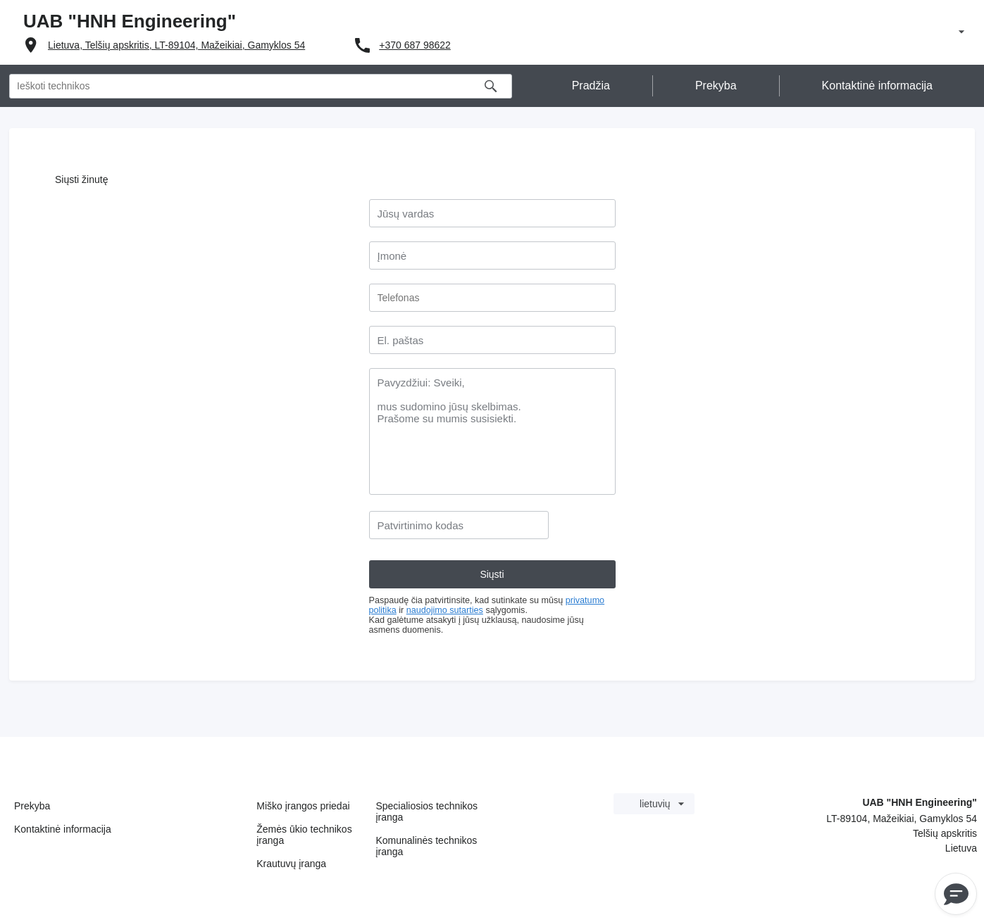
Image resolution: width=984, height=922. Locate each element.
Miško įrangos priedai (302, 806)
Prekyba (32, 806)
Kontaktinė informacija (62, 829)
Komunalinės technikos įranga (426, 846)
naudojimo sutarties (444, 610)
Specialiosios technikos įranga (426, 811)
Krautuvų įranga (291, 863)
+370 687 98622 (415, 45)
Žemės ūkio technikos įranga (303, 834)
